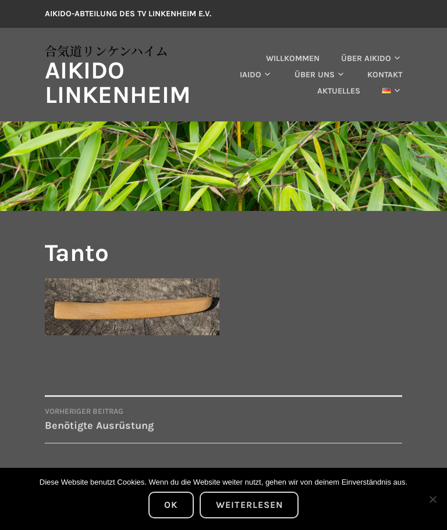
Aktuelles (338, 91)
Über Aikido (366, 58)
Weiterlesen (249, 504)
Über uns (315, 75)
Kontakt (384, 75)
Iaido (250, 75)
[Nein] (432, 499)
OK (171, 504)
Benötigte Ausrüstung (134, 418)
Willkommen (293, 58)
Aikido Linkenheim (118, 82)
